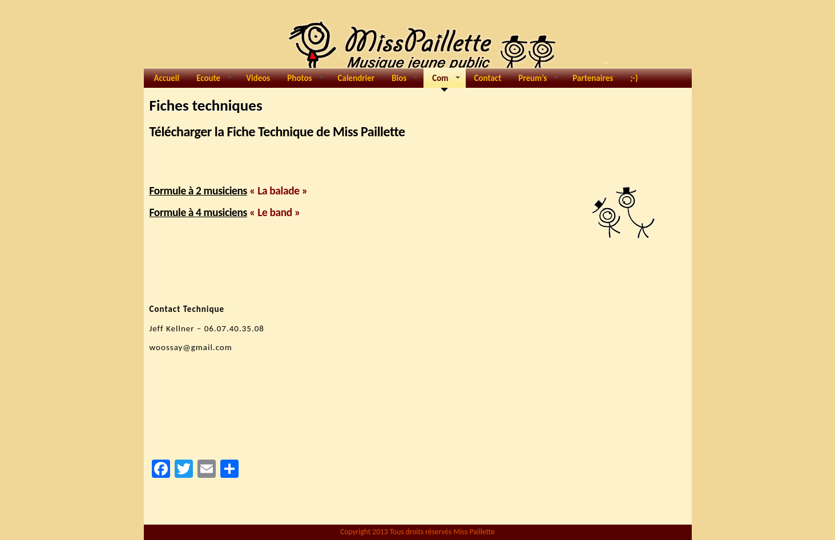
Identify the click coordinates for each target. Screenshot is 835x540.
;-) (634, 78)
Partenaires (592, 78)
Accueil (167, 78)
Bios (405, 80)
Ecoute (214, 80)
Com (444, 80)
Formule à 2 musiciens (199, 190)
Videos (258, 78)
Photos (305, 80)
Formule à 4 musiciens (199, 212)
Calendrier (356, 78)
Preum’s (538, 80)
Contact (488, 78)
